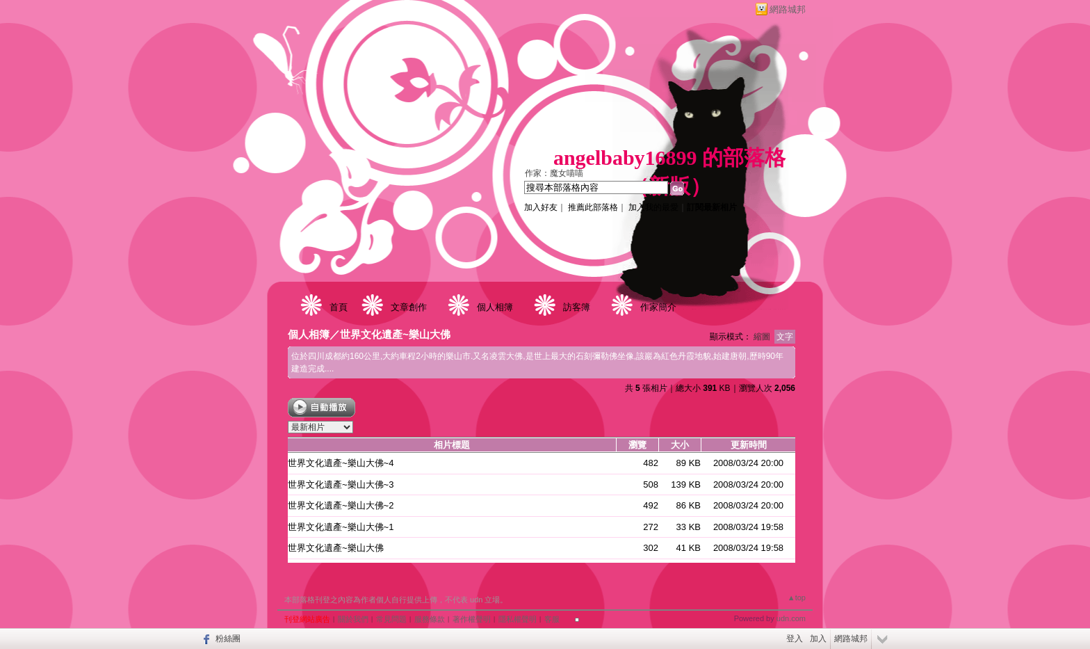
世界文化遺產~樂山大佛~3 (340, 484)
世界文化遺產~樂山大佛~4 (340, 463)
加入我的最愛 (653, 207)
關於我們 (353, 619)
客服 (552, 619)
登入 (794, 638)
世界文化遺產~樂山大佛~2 (340, 505)
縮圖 (762, 337)
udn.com (791, 618)
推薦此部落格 (593, 207)
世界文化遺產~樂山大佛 (395, 334)
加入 (818, 638)
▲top (797, 597)
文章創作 (409, 307)
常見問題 (391, 619)
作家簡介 (658, 307)
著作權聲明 (472, 619)
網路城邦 (788, 9)
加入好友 (541, 207)
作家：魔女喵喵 (554, 173)
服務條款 (429, 619)
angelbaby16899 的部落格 (669, 157)
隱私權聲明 (517, 619)
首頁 (339, 307)
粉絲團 (228, 638)
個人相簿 (495, 307)
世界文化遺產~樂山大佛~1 (340, 527)
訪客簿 (576, 307)
